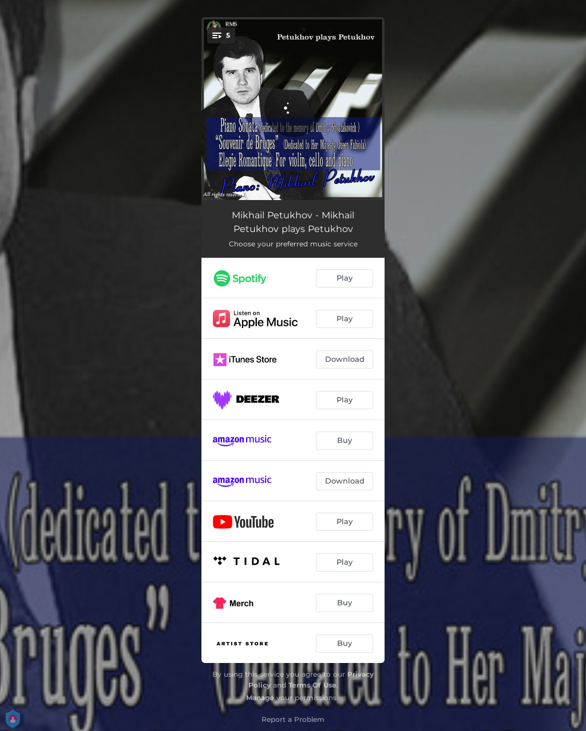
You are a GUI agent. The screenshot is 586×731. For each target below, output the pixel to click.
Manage (260, 697)
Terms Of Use (312, 685)
